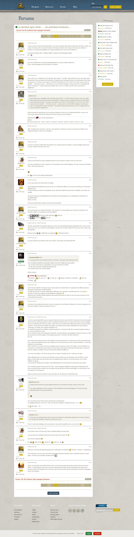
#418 (90, 428)
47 (86, 36)
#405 (90, 126)
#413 (90, 284)
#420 (90, 462)
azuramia (21, 417)
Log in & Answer (53, 493)
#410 (90, 222)
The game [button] (35, 7)
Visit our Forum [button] (107, 84)
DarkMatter (21, 163)
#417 (90, 410)
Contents (17, 517)
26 (75, 36)
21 (56, 36)
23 (64, 36)
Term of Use (54, 512)
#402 (90, 59)
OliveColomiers (21, 213)
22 (60, 36)
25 (71, 36)
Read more (80, 533)
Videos (34, 512)
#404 (90, 91)
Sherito (21, 468)
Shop (75, 7)
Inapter (21, 226)
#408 (90, 179)
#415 (90, 317)
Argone (21, 186)
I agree (89, 533)
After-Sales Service (56, 519)
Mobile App (35, 521)
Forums (63, 7)
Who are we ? (54, 510)
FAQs (34, 510)
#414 (90, 301)
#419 (90, 446)
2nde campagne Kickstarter (42, 30)
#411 (90, 237)
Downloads (35, 517)
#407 (90, 157)
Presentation (18, 510)
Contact (52, 517)
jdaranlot (21, 148)
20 (52, 36)
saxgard (21, 323)
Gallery (16, 519)
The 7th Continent (27, 30)
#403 (90, 75)
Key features (18, 514)
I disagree (97, 533)
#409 (90, 207)
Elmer (21, 65)
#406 (90, 141)
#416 (90, 378)
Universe (17, 512)
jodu (21, 434)
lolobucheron (21, 132)
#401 (90, 43)
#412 (90, 253)
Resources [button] (49, 7)
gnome (21, 384)
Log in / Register (115, 7)
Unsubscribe (99, 512)
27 (79, 36)
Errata (34, 519)
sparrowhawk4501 (21, 243)
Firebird (21, 259)
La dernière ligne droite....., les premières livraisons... (42, 27)
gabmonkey (21, 452)
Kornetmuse (21, 98)
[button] (93, 3)
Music (34, 514)
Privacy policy (54, 514)
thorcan (21, 291)
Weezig (21, 81)
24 (67, 36)
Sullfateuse (21, 49)
